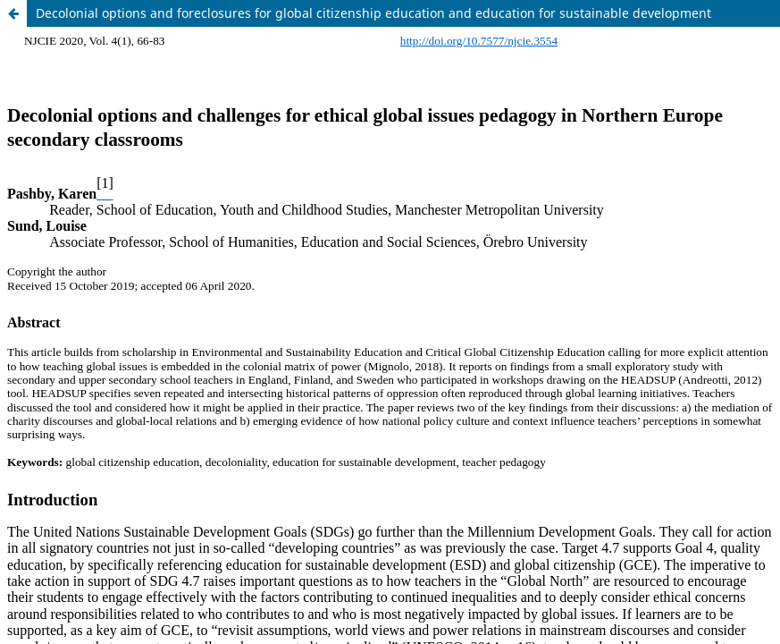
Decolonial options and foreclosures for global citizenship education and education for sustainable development (373, 12)
